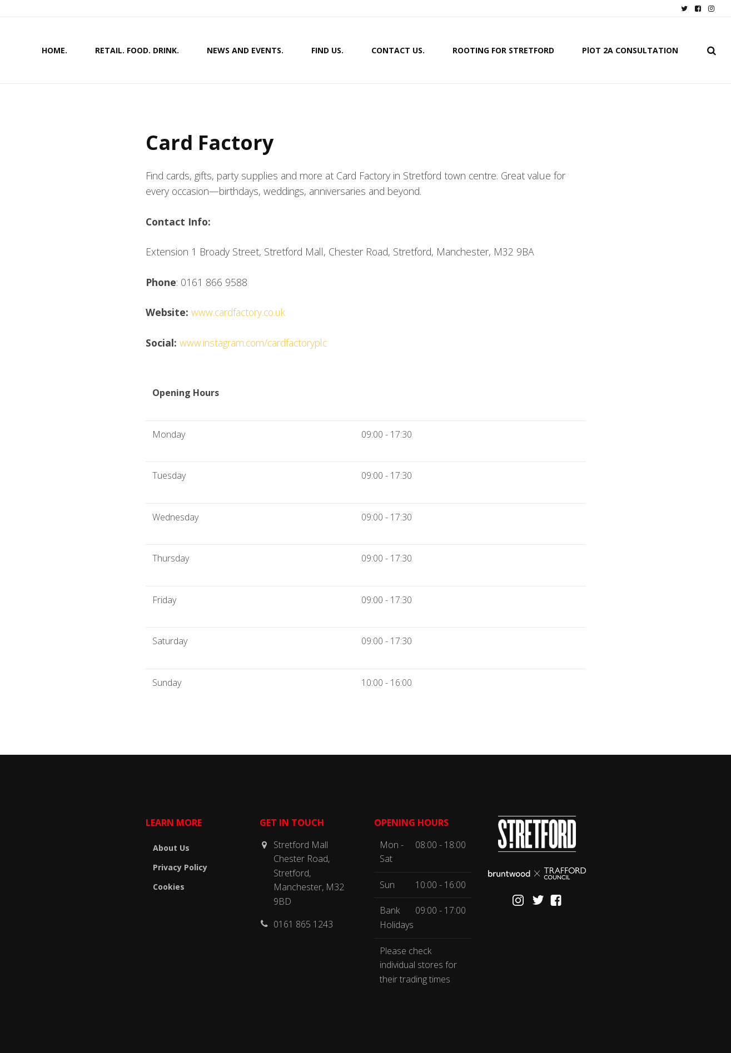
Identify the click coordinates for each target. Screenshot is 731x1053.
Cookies (169, 886)
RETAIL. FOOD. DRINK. (137, 49)
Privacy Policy (180, 867)
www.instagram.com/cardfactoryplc (253, 342)
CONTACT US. (398, 49)
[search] (711, 50)
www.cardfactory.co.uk (238, 312)
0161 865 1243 (303, 924)
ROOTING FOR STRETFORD (503, 49)
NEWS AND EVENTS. (245, 49)
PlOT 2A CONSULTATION (630, 49)
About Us (171, 848)
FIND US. (327, 49)
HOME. (54, 49)
